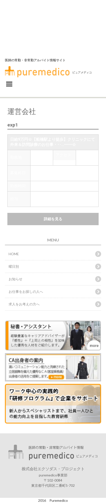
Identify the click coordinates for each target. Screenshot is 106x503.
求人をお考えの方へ (24, 304)
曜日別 (14, 266)
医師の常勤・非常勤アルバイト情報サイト (35, 60)
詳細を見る (53, 219)
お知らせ (15, 279)
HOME (14, 254)
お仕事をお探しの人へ (26, 291)
